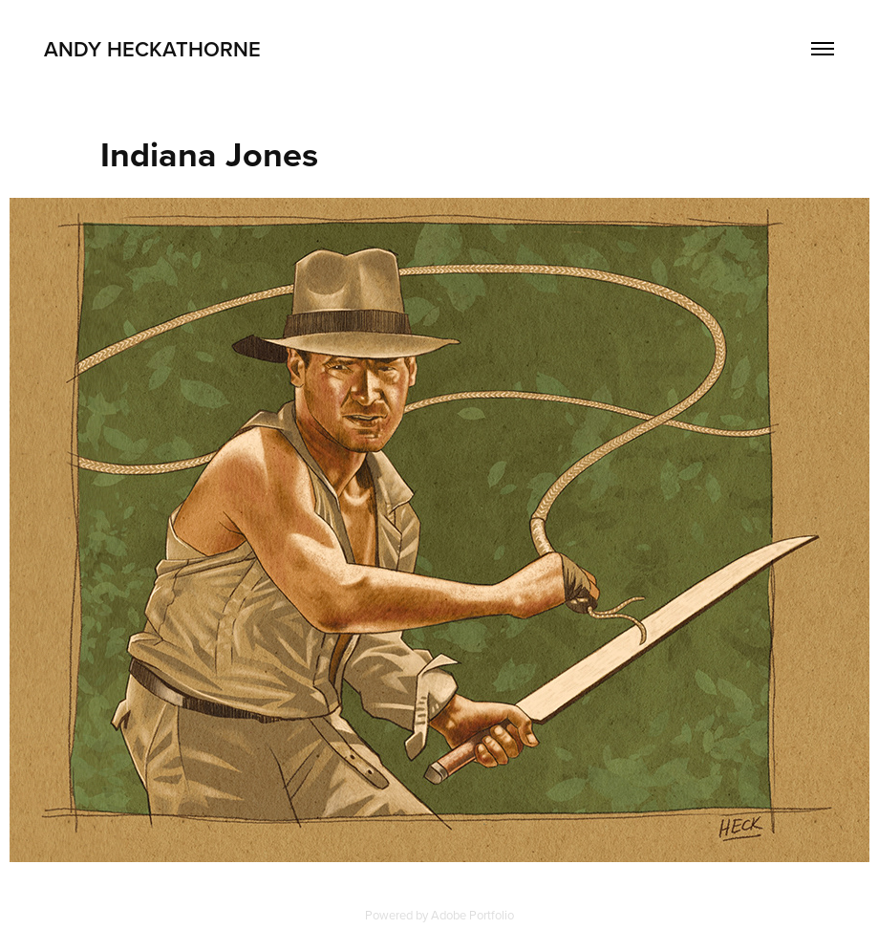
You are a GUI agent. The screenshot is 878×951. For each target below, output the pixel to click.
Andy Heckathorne (152, 48)
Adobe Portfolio (472, 914)
